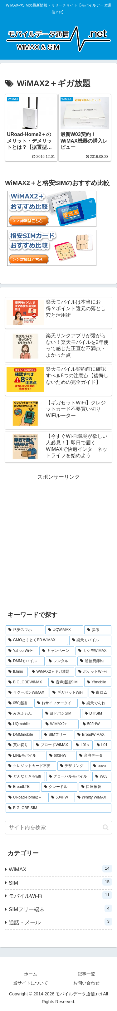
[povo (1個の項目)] (100, 766)
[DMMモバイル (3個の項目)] (25, 661)
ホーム (30, 973)
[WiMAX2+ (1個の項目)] (61, 724)
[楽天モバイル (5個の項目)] (90, 640)
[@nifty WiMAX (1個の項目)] (93, 797)
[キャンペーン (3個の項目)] (56, 651)
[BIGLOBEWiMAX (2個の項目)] (26, 682)
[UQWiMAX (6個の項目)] (64, 630)
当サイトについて (30, 982)
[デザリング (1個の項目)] (73, 766)
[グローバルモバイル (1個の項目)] (68, 776)
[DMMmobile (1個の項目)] (23, 735)
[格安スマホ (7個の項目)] (25, 630)
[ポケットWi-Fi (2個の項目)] (93, 671)
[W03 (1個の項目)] (101, 776)
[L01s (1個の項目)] (82, 745)
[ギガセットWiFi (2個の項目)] (68, 692)
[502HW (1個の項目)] (95, 724)
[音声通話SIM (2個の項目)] (65, 682)
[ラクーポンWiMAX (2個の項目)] (27, 692)
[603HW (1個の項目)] (60, 755)
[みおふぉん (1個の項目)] (23, 713)
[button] (105, 827)
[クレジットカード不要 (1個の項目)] (31, 766)
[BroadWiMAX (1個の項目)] (93, 735)
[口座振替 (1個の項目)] (95, 787)
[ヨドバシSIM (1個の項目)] (61, 713)
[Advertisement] (58, 540)
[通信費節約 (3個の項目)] (94, 661)
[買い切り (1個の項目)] (19, 745)
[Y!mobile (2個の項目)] (97, 682)
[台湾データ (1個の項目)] (93, 755)
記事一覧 (86, 973)
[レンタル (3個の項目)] (61, 661)
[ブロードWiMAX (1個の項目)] (52, 745)
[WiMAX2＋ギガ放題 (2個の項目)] (51, 671)
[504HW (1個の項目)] (60, 797)
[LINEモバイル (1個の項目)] (25, 755)
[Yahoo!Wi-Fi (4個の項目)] (22, 651)
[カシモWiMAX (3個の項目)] (93, 651)
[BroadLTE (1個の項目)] (23, 787)
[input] (58, 827)
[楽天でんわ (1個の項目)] (95, 703)
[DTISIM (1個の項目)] (96, 713)
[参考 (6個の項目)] (97, 630)
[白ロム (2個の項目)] (100, 692)
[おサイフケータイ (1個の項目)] (56, 703)
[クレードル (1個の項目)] (59, 787)
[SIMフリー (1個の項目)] (57, 735)
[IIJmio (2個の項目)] (17, 671)
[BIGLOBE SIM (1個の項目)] (58, 808)
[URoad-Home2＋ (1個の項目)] (26, 797)
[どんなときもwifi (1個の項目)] (25, 776)
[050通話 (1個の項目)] (19, 703)
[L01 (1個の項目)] (102, 745)
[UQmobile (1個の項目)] (23, 724)
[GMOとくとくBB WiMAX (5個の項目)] (37, 640)
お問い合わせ (86, 982)
